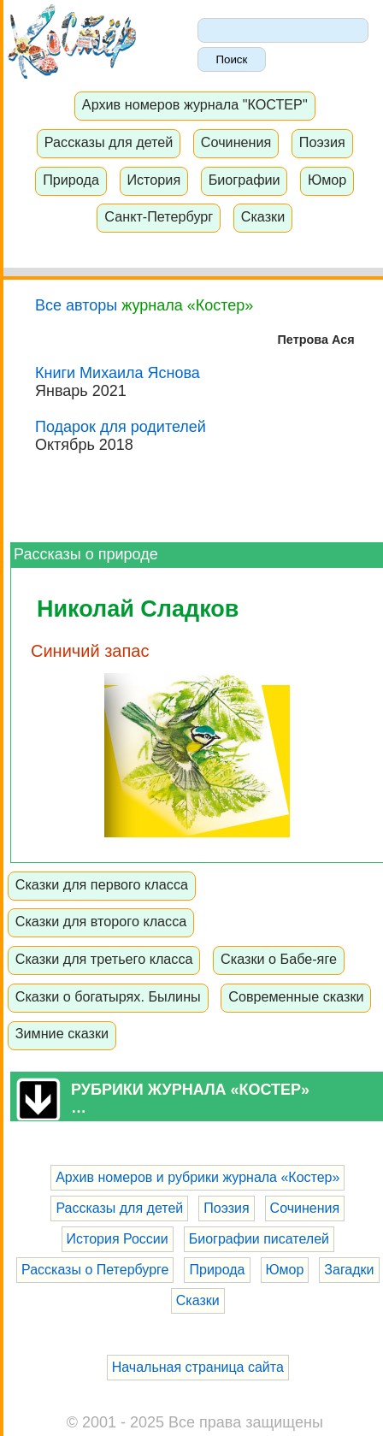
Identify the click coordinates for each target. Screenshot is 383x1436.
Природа (71, 179)
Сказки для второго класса (101, 921)
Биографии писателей (259, 1239)
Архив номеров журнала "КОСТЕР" (195, 104)
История (153, 179)
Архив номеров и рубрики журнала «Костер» (197, 1177)
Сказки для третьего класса (104, 958)
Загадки (349, 1269)
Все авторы (76, 305)
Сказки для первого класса (101, 884)
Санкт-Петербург (158, 216)
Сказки (263, 216)
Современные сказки (295, 996)
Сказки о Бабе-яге (279, 958)
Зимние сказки (62, 1033)
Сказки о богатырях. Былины (108, 996)
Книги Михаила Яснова (117, 372)
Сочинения (236, 142)
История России (117, 1239)
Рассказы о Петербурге (94, 1269)
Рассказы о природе (86, 554)
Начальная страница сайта (198, 1367)
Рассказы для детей (109, 142)
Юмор (327, 179)
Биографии (244, 179)
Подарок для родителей (120, 426)
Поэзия (322, 142)
